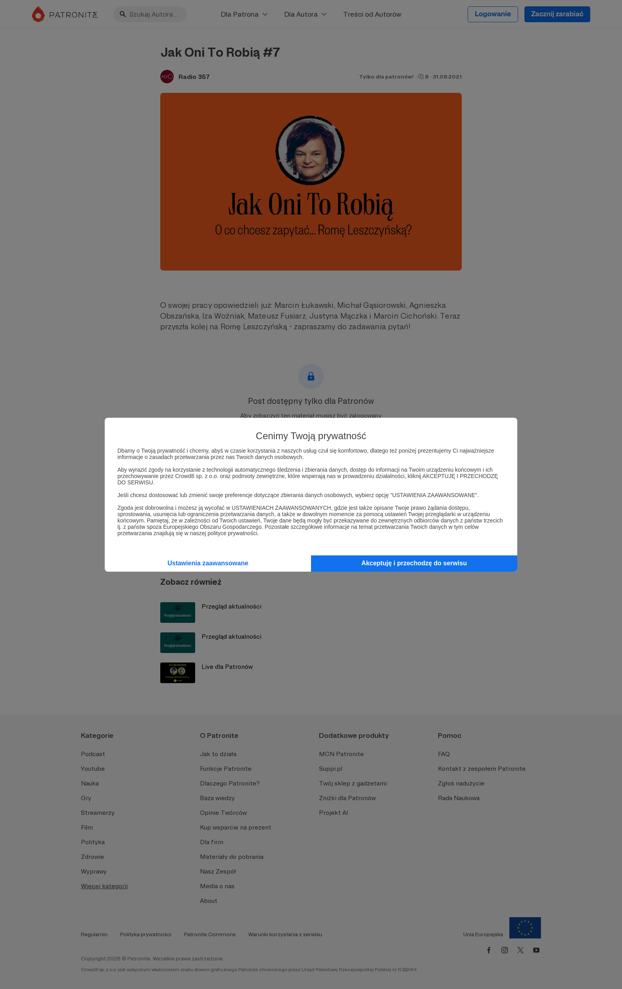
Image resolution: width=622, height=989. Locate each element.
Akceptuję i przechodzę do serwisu (414, 563)
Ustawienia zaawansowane (207, 563)
